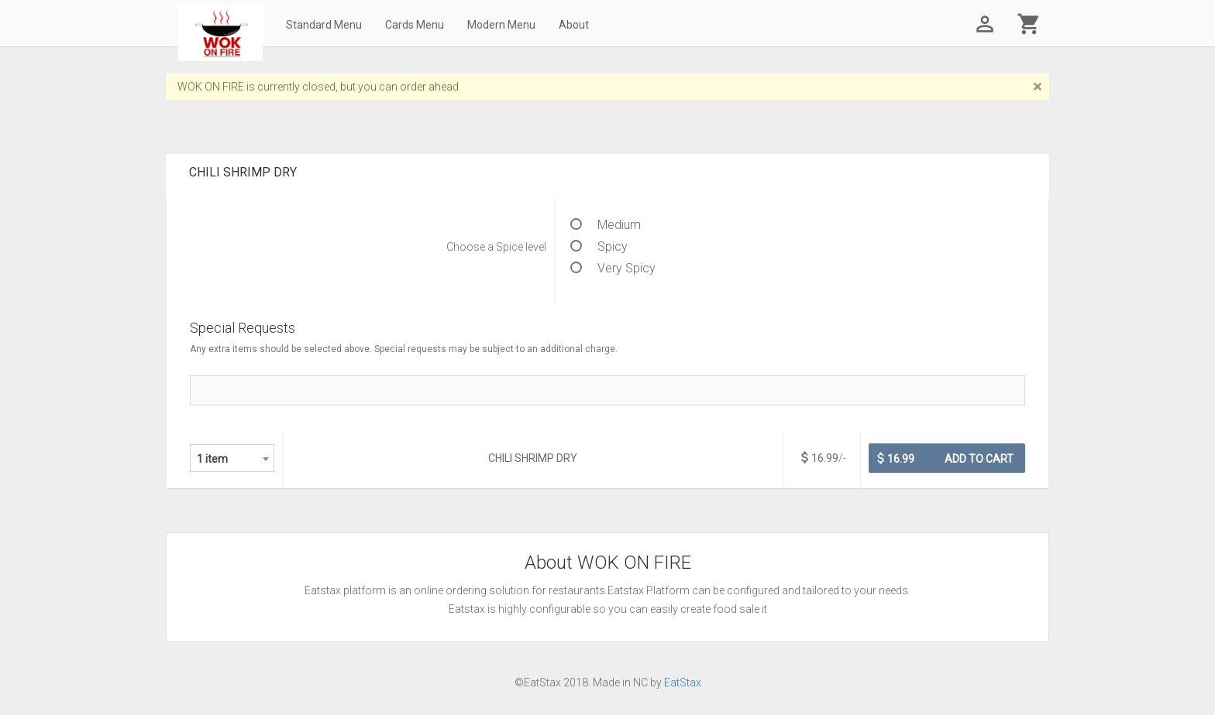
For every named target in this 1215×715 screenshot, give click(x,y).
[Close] (1037, 87)
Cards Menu (414, 25)
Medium (605, 224)
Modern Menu (501, 25)
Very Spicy (613, 268)
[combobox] (232, 458)
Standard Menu (324, 25)
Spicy (599, 246)
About (574, 25)
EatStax (682, 682)
